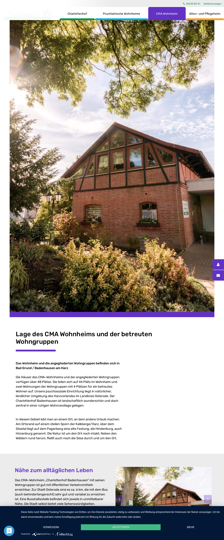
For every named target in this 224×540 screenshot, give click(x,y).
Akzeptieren (120, 527)
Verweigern (51, 527)
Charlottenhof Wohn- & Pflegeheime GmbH (28, 14)
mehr (190, 527)
